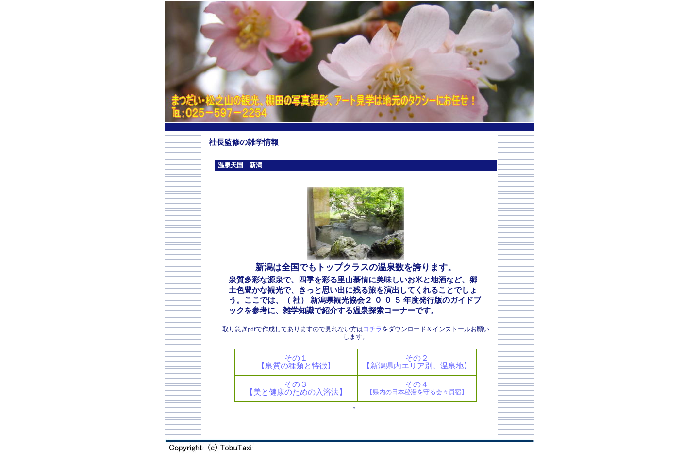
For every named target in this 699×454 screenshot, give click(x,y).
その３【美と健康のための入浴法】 (296, 388)
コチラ (372, 328)
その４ (416, 388)
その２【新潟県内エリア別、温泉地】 (417, 362)
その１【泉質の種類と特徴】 (296, 362)
